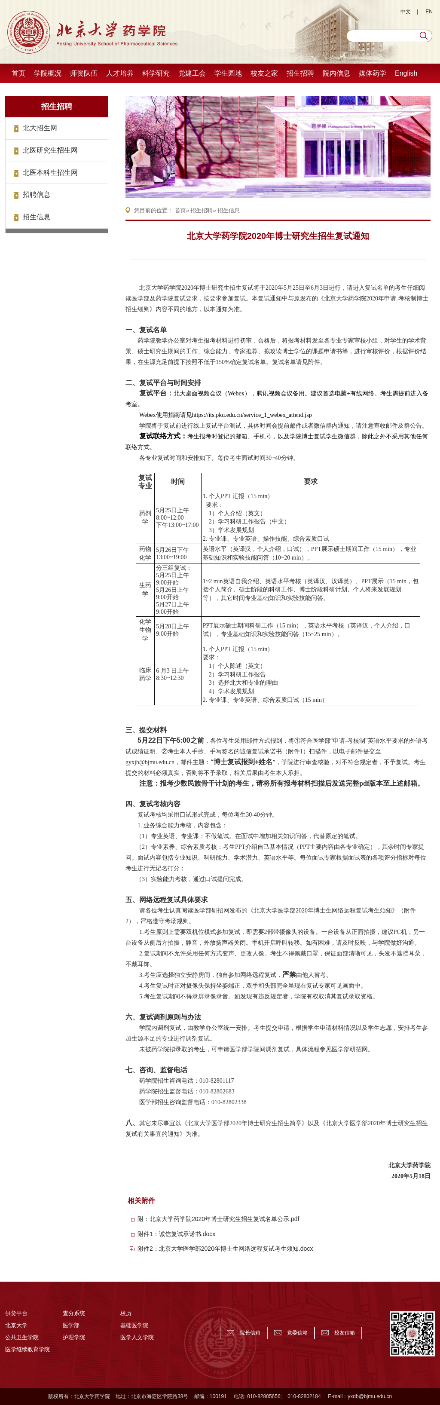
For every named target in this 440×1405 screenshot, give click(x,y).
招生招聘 (300, 73)
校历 (125, 1313)
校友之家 (264, 73)
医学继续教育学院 (27, 1349)
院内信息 (336, 73)
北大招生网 (40, 128)
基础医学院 (134, 1325)
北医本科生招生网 (50, 172)
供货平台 (16, 1313)
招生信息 (36, 216)
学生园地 (228, 73)
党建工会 (192, 73)
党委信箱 (297, 1333)
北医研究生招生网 (50, 150)
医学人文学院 (137, 1337)
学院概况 (47, 73)
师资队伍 (84, 73)
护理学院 (74, 1337)
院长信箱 (250, 1333)
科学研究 (156, 73)
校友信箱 (344, 1333)
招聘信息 (36, 194)
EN (429, 12)
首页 (18, 73)
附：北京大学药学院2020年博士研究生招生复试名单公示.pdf (218, 1218)
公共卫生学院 (22, 1337)
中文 (405, 12)
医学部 (71, 1325)
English (406, 73)
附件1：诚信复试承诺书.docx (176, 1234)
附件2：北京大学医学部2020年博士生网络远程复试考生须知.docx (225, 1248)
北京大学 (16, 1325)
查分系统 (74, 1313)
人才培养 (120, 73)
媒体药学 (372, 73)
